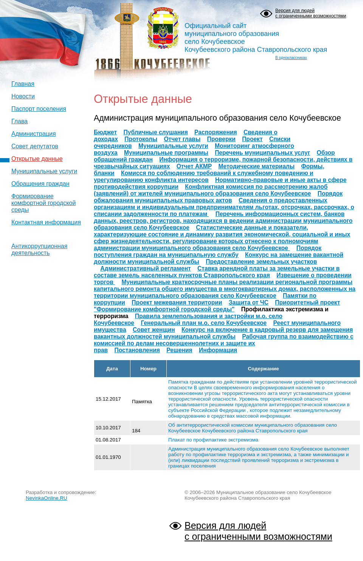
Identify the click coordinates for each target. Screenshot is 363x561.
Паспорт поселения (38, 109)
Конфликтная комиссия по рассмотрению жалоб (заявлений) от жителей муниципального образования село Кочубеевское (210, 190)
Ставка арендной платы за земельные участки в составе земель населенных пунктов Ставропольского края (217, 271)
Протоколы (140, 139)
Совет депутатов (34, 146)
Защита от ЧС (248, 302)
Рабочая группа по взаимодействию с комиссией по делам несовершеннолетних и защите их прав (224, 343)
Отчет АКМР (194, 166)
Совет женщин (154, 329)
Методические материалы (256, 166)
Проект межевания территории (177, 302)
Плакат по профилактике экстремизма (213, 440)
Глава (19, 121)
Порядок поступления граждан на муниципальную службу (207, 251)
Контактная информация (46, 222)
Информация (218, 350)
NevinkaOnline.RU (46, 498)
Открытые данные (37, 158)
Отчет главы (182, 139)
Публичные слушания (156, 132)
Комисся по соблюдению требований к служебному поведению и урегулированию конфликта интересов (203, 176)
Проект (252, 139)
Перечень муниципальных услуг (262, 152)
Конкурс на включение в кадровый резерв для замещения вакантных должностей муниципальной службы (223, 333)
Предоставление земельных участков (261, 261)
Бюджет (105, 132)
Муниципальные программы (166, 152)
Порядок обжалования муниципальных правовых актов (218, 197)
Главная (22, 84)
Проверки (221, 139)
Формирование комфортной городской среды (43, 203)
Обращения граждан (40, 183)
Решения (179, 350)
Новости (23, 96)
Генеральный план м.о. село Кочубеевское (204, 323)
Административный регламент (145, 268)
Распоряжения (215, 132)
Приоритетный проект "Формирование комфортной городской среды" (217, 305)
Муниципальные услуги (44, 171)
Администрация (33, 134)
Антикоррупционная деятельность (39, 249)
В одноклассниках (291, 58)
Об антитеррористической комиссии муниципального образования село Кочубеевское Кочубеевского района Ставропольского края (252, 428)
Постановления (137, 350)
